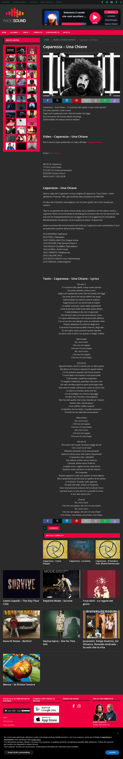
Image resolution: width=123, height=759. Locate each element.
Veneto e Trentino (111, 24)
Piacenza (111, 12)
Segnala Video (94, 142)
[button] (118, 733)
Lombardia (111, 16)
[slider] (13, 710)
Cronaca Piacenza (19, 2)
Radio (25, 32)
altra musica (54, 153)
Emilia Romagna (111, 20)
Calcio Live (33, 2)
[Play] (6, 710)
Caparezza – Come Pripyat (52, 561)
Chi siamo (14, 32)
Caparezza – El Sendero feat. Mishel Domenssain (108, 561)
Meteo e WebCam (46, 2)
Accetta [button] (112, 752)
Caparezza (53, 528)
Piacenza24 (5, 2)
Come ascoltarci (9, 725)
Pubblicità (38, 32)
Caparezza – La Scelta (79, 560)
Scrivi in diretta (52, 32)
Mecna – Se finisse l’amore (19, 684)
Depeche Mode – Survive (57, 600)
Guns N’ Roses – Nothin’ (17, 640)
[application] (16, 710)
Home (4, 32)
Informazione (8, 721)
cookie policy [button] (36, 740)
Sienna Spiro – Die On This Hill (59, 642)
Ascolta (66, 32)
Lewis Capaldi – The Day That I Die (21, 602)
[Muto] (22, 710)
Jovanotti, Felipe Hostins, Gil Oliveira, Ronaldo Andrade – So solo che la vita (100, 644)
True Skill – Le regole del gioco (98, 602)
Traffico (59, 2)
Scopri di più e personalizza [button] (19, 752)
